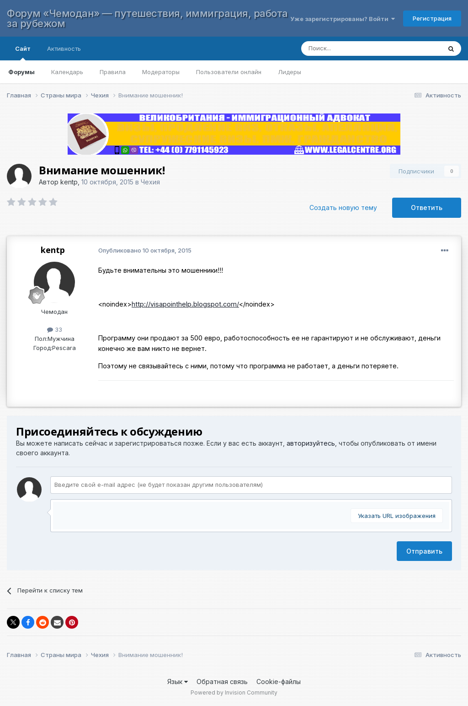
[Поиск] (362, 48)
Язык (177, 681)
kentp (69, 182)
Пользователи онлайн (228, 71)
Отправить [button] (424, 551)
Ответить (426, 207)
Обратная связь (222, 681)
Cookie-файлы (278, 681)
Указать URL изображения (397, 515)
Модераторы (161, 71)
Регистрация (432, 18)
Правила (113, 71)
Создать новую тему (343, 207)
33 (54, 329)
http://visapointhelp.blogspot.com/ (185, 304)
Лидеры (289, 71)
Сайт (23, 52)
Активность (64, 48)
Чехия (150, 182)
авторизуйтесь (311, 443)
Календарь (67, 71)
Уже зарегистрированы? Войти (342, 18)
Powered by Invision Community (234, 692)
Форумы (21, 71)
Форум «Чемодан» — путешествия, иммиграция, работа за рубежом (147, 18)
